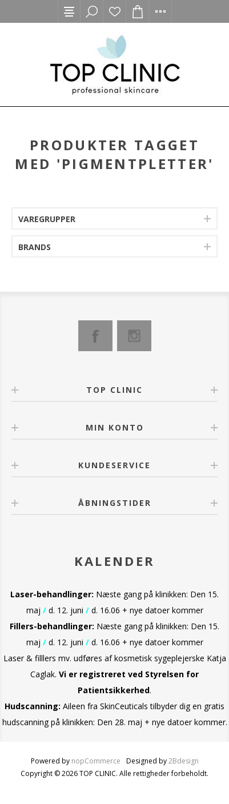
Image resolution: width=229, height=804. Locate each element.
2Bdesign (183, 761)
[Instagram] (134, 335)
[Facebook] (95, 335)
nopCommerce (95, 761)
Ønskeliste (114, 11)
